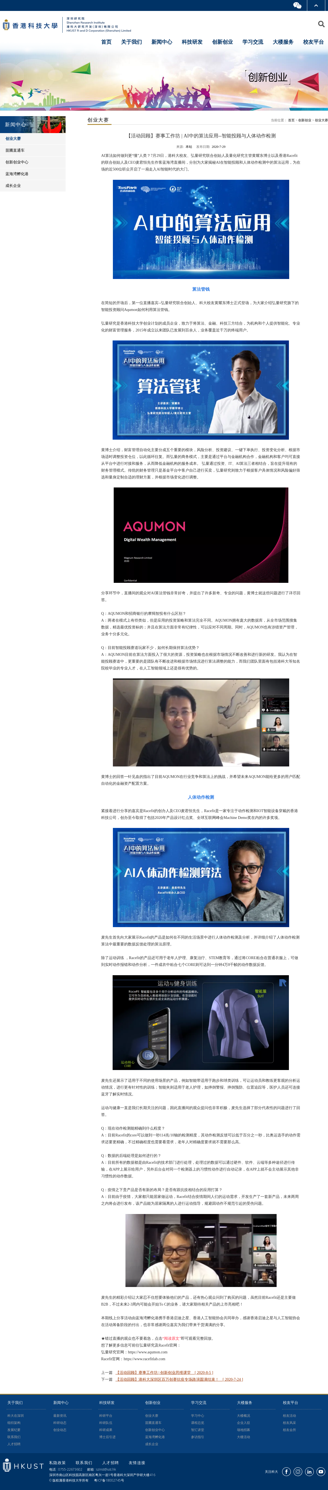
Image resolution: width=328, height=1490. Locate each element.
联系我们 (13, 1437)
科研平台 (105, 1416)
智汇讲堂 (197, 1430)
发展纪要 (13, 1430)
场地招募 (243, 1430)
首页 (106, 42)
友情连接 (137, 1462)
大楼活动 (243, 1437)
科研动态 (59, 1423)
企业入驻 (243, 1423)
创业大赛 (321, 120)
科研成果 (105, 1430)
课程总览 (197, 1423)
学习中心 (197, 1416)
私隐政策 (58, 1462)
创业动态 (59, 1430)
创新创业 (304, 120)
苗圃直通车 (153, 1423)
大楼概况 (243, 1416)
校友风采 (289, 1423)
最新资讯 (59, 1416)
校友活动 (289, 1416)
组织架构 (13, 1423)
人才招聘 (13, 1444)
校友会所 (289, 1430)
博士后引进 (107, 1437)
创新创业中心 (155, 1430)
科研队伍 (105, 1423)
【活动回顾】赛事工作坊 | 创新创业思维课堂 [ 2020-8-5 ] (164, 1373)
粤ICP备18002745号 (109, 1480)
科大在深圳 (15, 1416)
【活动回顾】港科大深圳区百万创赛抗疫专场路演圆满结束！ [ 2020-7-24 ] (179, 1379)
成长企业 (151, 1444)
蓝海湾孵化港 (155, 1437)
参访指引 (197, 1437)
